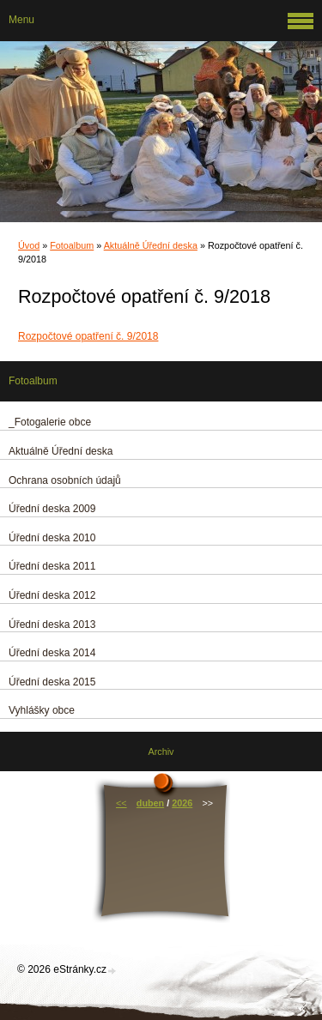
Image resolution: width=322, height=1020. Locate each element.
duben (150, 803)
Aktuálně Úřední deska (150, 245)
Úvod (28, 245)
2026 (182, 803)
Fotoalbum (72, 245)
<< (121, 803)
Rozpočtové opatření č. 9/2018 (88, 336)
